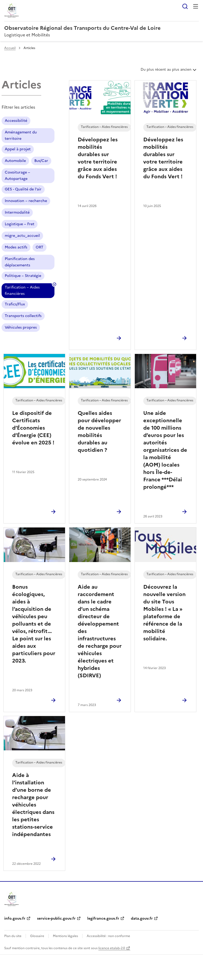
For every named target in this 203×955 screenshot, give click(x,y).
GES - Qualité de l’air (23, 189)
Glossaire (37, 936)
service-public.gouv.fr (56, 918)
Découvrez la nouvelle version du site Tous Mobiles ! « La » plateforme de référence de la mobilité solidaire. (164, 612)
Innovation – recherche (26, 201)
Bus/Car (41, 161)
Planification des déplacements (20, 262)
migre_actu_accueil (22, 235)
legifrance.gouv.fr (103, 918)
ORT (39, 247)
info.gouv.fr (14, 918)
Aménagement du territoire (21, 135)
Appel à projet (18, 149)
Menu (195, 6)
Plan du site (12, 936)
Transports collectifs (23, 316)
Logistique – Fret (19, 224)
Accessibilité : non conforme (108, 936)
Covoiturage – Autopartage (17, 175)
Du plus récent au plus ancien (169, 71)
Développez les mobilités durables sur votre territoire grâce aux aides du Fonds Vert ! (98, 158)
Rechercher (185, 6)
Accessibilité (16, 120)
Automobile (15, 161)
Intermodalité (17, 212)
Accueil (10, 48)
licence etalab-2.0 (111, 948)
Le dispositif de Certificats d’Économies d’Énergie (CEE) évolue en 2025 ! (33, 428)
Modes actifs (16, 247)
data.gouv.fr (142, 918)
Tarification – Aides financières (22, 291)
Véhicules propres (21, 327)
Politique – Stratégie (23, 276)
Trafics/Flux (15, 304)
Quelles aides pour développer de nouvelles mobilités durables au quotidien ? (99, 431)
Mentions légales (65, 936)
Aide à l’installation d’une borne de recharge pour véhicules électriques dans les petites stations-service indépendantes (33, 804)
